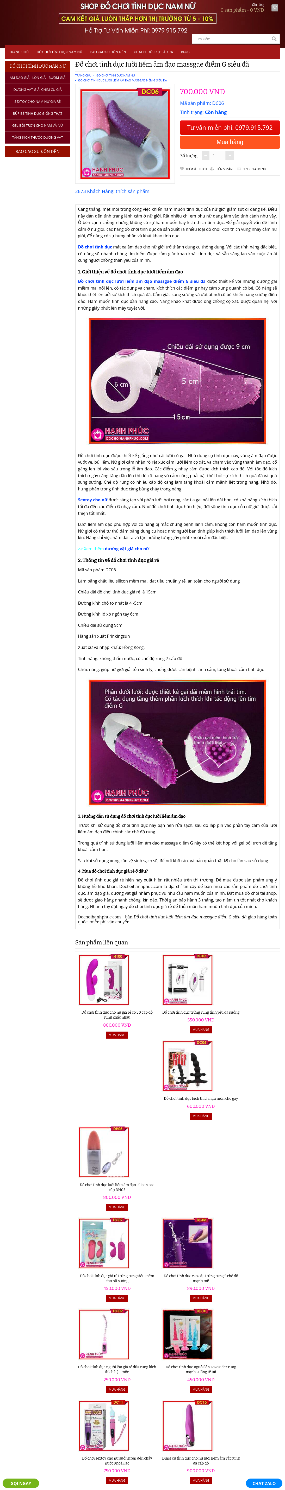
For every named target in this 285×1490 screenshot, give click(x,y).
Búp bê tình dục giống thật (37, 113)
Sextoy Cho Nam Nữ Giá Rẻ (38, 101)
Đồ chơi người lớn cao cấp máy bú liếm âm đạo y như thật (203, 1191)
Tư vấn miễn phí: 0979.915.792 (230, 127)
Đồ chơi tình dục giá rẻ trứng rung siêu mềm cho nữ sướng (100, 1101)
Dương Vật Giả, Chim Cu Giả (37, 89)
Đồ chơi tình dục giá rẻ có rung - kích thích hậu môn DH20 (101, 1281)
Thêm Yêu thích (196, 169)
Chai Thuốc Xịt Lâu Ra (153, 52)
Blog (185, 52)
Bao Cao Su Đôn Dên (108, 52)
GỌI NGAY (20, 1483)
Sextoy (17, 1384)
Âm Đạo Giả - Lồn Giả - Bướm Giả (37, 77)
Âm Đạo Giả (22, 1370)
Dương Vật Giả (25, 1377)
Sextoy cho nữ (93, 500)
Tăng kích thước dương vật (37, 137)
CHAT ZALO (264, 1483)
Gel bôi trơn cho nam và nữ (37, 125)
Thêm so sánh (224, 169)
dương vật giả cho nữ (127, 549)
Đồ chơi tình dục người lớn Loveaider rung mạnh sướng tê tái (254, 1101)
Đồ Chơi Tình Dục (28, 1364)
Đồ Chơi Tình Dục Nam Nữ (59, 52)
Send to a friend (254, 169)
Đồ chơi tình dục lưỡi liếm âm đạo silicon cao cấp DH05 (254, 1011)
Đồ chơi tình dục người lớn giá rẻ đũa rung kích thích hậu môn (203, 1101)
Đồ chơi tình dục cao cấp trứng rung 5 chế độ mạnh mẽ (152, 1101)
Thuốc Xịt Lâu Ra (27, 1397)
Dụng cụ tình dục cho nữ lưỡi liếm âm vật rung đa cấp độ (151, 1191)
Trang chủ (19, 52)
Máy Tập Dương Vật (30, 1404)
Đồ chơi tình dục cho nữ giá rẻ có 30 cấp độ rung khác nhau (100, 1011)
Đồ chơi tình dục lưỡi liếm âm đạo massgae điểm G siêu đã (122, 80)
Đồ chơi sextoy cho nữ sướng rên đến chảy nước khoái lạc (101, 1191)
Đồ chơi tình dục (95, 247)
